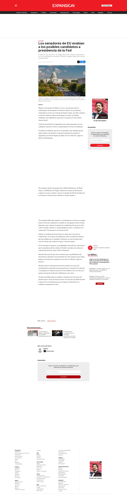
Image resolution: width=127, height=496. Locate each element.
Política (43, 12)
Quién (16, 480)
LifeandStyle (18, 464)
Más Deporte (62, 474)
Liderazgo (61, 460)
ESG (92, 12)
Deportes (39, 466)
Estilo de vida (41, 459)
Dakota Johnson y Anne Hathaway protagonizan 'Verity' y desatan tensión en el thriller (99, 278)
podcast (95, 245)
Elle (38, 453)
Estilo (38, 463)
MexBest (60, 480)
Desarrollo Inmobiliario (43, 477)
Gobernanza (40, 489)
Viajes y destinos (63, 484)
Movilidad (39, 490)
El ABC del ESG (62, 453)
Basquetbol (61, 472)
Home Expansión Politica (22, 453)
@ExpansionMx (50, 351)
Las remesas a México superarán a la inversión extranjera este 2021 (57, 334)
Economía (53, 12)
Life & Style (40, 462)
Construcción (40, 475)
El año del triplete (100, 120)
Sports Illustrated (63, 466)
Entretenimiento (41, 465)
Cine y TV (39, 468)
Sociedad (17, 477)
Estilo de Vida (62, 489)
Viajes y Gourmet (20, 489)
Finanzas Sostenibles (64, 450)
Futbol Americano (63, 471)
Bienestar (61, 487)
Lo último (92, 254)
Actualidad (61, 459)
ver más (99, 283)
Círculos (17, 485)
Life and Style (111, 12)
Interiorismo (40, 481)
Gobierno (17, 468)
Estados (17, 474)
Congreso (18, 471)
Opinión (17, 476)
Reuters (45, 348)
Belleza (17, 488)
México (17, 469)
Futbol (60, 468)
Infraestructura (41, 478)
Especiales (61, 463)
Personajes (61, 486)
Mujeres (100, 12)
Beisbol (60, 469)
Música (39, 469)
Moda (16, 486)
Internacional (64, 12)
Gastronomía (62, 481)
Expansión (18, 450)
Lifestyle (61, 475)
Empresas (34, 12)
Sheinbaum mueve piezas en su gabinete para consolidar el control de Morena (99, 270)
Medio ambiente (41, 485)
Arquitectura (40, 480)
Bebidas (60, 483)
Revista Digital (107, 5)
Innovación (61, 451)
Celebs (39, 457)
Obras (86, 12)
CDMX (16, 473)
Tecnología (76, 12)
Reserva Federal (51, 321)
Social (38, 487)
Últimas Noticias (21, 12)
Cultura (39, 450)
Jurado (60, 490)
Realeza (17, 483)
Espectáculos (19, 481)
